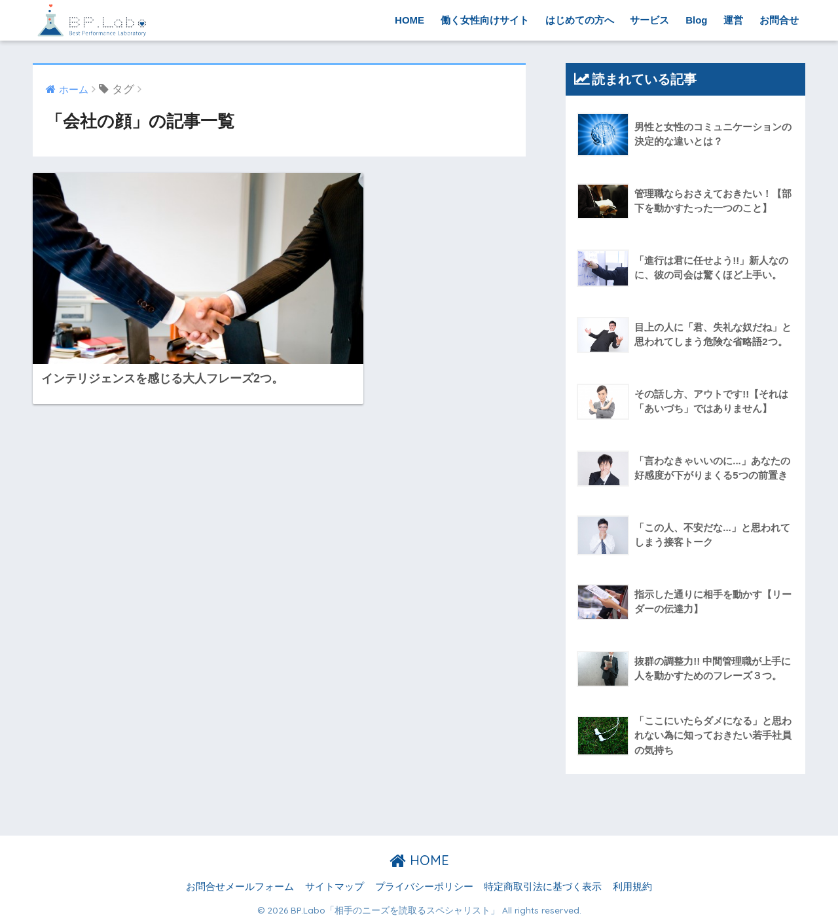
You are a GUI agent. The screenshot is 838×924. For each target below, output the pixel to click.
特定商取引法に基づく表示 (543, 886)
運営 (733, 20)
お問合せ (779, 20)
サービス (649, 20)
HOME (409, 20)
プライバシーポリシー (424, 886)
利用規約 (632, 886)
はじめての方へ (579, 20)
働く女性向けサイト (485, 20)
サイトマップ (334, 886)
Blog (696, 20)
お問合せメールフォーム (240, 886)
